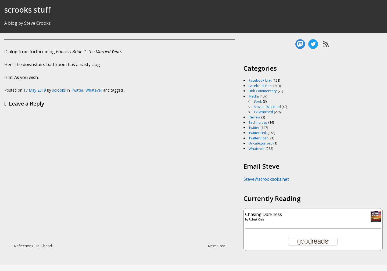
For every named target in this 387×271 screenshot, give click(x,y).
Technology (258, 122)
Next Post (219, 245)
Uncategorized (261, 143)
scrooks (59, 90)
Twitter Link (258, 132)
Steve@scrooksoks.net (266, 179)
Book (258, 101)
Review (254, 117)
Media (254, 96)
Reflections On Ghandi (30, 245)
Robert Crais (256, 219)
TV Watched (263, 111)
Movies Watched (267, 106)
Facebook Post (261, 85)
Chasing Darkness (263, 214)
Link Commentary (263, 90)
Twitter (77, 90)
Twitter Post (258, 138)
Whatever (93, 90)
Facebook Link (260, 80)
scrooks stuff (27, 10)
